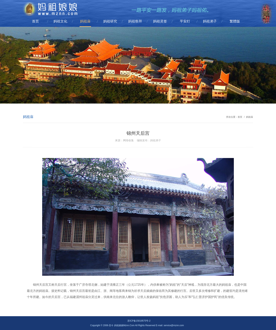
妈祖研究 (110, 21)
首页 (35, 21)
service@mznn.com (174, 325)
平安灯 (185, 21)
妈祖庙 (85, 21)
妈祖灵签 (160, 21)
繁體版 (235, 21)
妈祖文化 (60, 21)
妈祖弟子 (210, 21)
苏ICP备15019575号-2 (138, 320)
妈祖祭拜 (135, 21)
